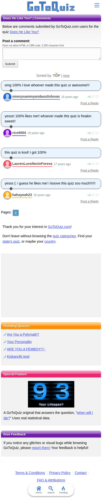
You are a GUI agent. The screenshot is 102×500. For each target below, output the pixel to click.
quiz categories (64, 236)
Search (51, 490)
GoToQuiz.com (59, 227)
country (49, 241)
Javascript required (51, 53)
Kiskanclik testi (18, 356)
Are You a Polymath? (23, 334)
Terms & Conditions (30, 473)
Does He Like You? (24, 32)
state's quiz (11, 241)
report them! (41, 448)
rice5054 (19, 133)
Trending (63, 490)
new (66, 75)
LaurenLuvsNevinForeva (32, 164)
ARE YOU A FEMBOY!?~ (26, 349)
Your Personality (19, 342)
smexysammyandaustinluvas (36, 96)
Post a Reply (89, 103)
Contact (81, 473)
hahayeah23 (22, 195)
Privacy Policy (60, 473)
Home (39, 490)
